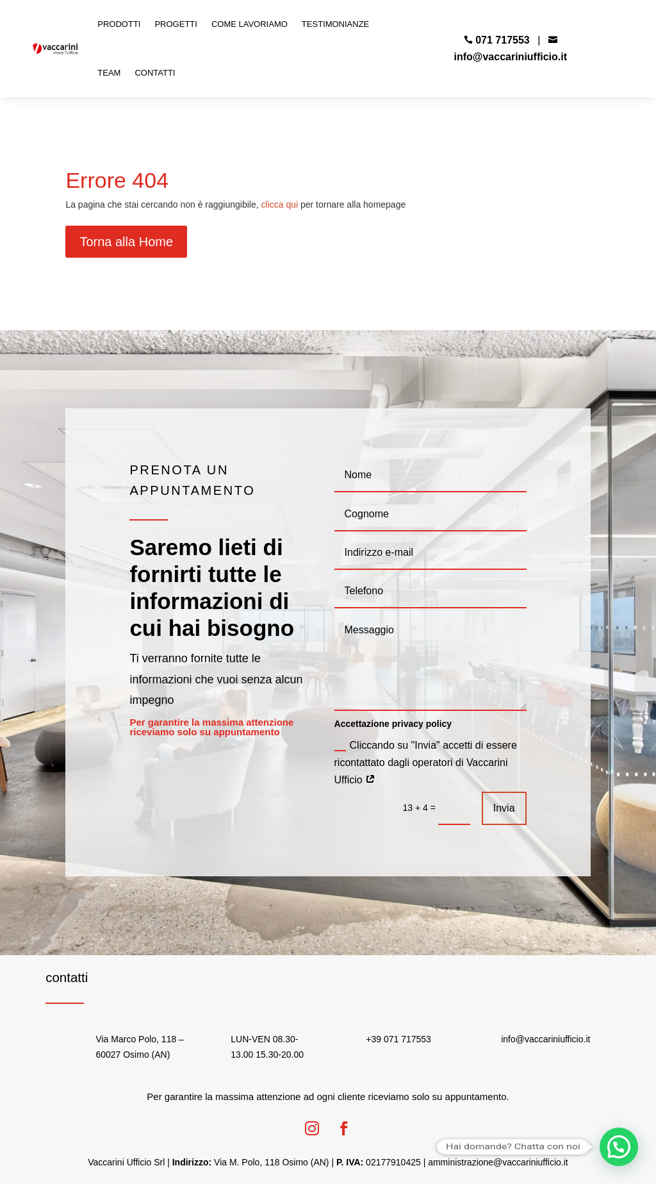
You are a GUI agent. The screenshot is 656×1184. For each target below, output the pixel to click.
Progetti (175, 24)
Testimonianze (335, 24)
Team (108, 73)
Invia (504, 808)
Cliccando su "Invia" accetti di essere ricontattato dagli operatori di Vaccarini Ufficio (425, 762)
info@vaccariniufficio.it (511, 56)
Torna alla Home (126, 242)
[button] (619, 1147)
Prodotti (118, 24)
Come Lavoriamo (249, 24)
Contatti (155, 73)
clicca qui (280, 204)
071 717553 (502, 40)
